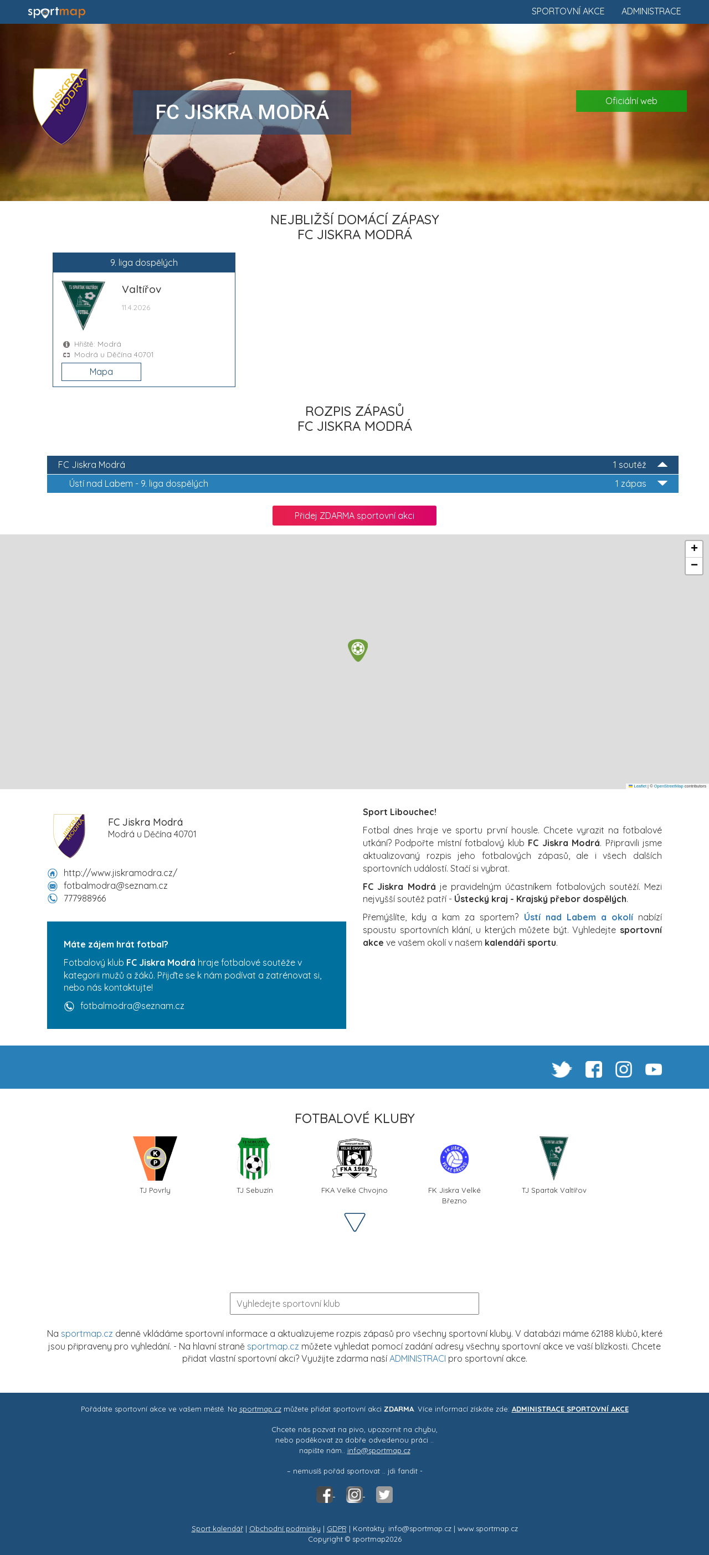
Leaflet (637, 786)
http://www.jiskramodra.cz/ (120, 872)
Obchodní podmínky (285, 1528)
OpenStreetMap (669, 786)
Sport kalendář (217, 1528)
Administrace (651, 11)
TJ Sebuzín (255, 1165)
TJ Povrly (155, 1165)
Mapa (101, 371)
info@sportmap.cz (378, 1450)
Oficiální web (631, 100)
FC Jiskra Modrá (362, 465)
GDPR (337, 1528)
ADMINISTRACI (417, 1358)
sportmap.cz (87, 1333)
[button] (358, 650)
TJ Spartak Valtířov (554, 1165)
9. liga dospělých (368, 483)
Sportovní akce (568, 11)
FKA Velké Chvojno (354, 1165)
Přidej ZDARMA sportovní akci (354, 515)
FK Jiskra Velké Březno (454, 1169)
